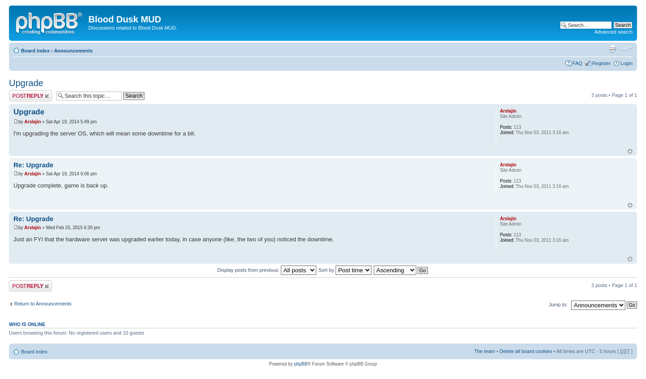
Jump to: (558, 304)
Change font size (626, 49)
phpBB (300, 364)
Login (626, 63)
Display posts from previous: (267, 270)
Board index (35, 50)
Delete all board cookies (525, 351)
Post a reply (30, 95)
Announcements (73, 50)
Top (630, 151)
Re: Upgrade (33, 165)
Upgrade (26, 83)
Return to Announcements (42, 303)
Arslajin (32, 121)
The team (484, 351)
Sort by (345, 270)
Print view (612, 49)
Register (601, 63)
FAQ (577, 63)
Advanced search (613, 32)
